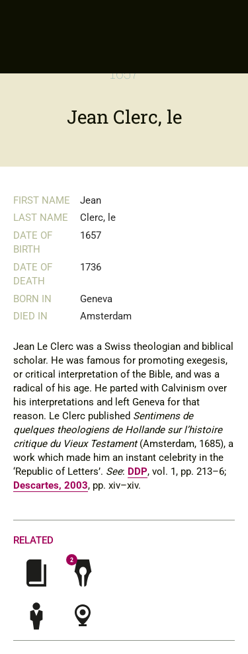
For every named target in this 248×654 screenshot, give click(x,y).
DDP (137, 471)
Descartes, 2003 (50, 485)
